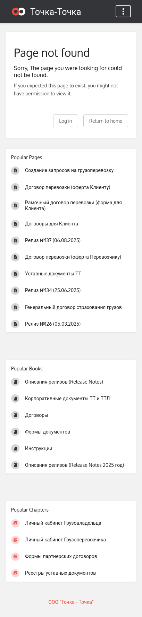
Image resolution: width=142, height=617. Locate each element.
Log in (65, 121)
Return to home (105, 121)
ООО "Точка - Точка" (71, 602)
